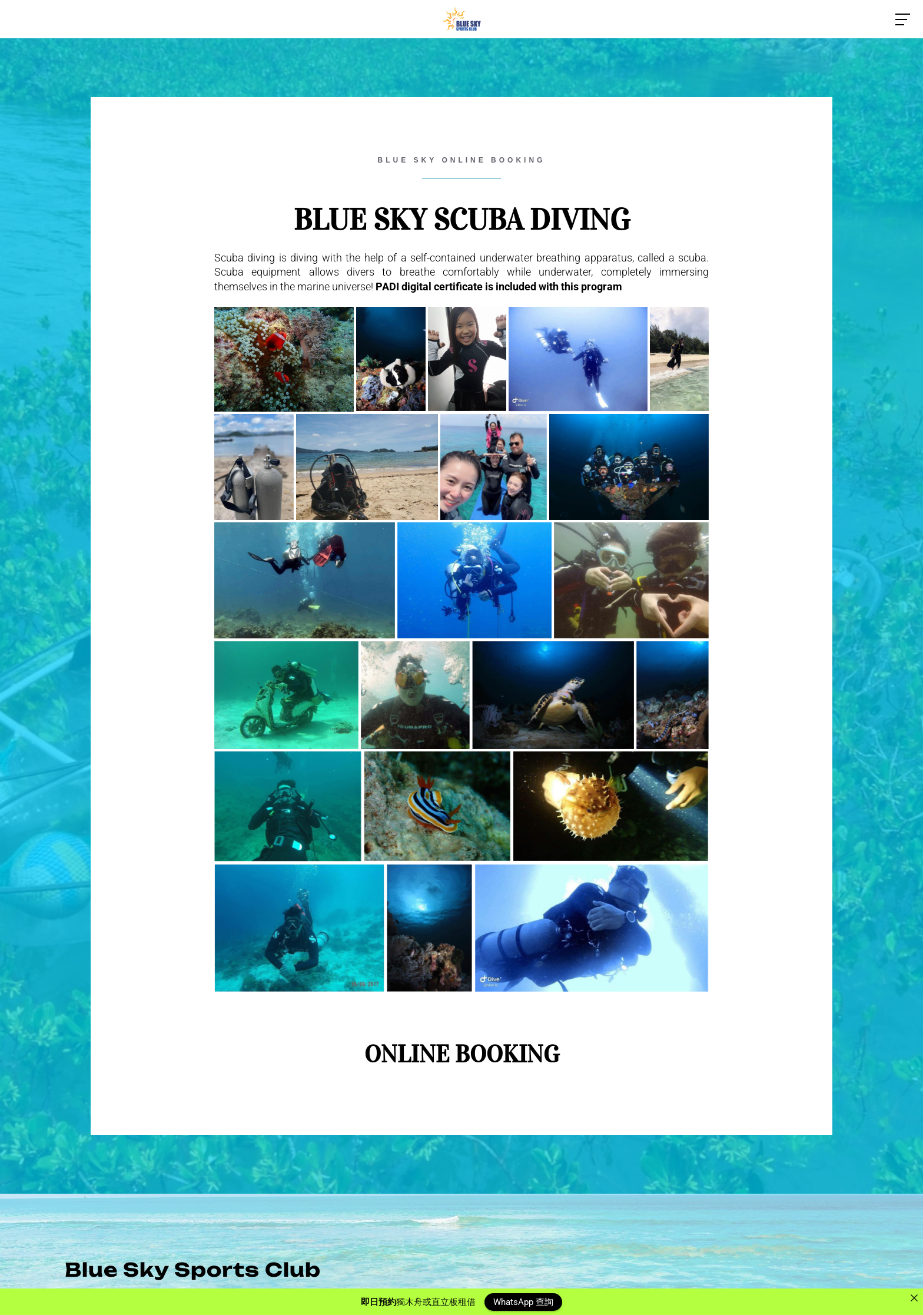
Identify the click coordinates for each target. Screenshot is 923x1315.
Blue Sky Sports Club (193, 1269)
